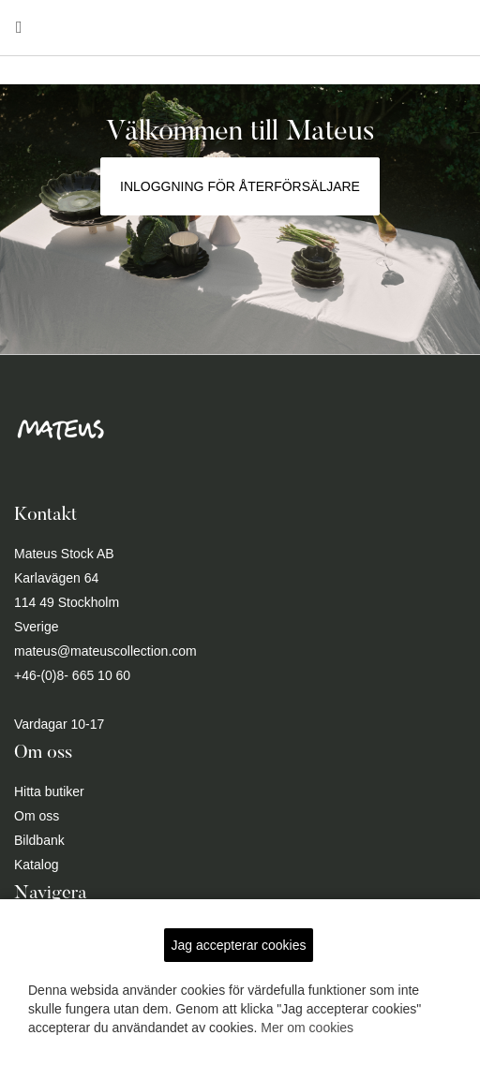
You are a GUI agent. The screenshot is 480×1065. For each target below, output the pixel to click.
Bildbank (39, 840)
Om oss (36, 815)
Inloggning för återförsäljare (240, 186)
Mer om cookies (307, 1027)
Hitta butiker (49, 791)
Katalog (36, 864)
